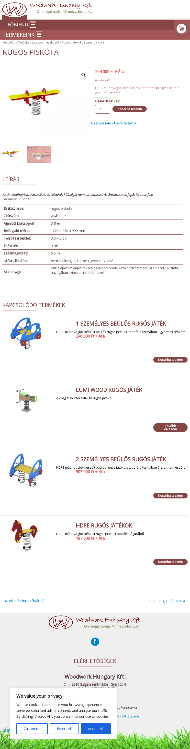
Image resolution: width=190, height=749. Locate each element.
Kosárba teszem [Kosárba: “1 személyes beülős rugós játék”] (170, 359)
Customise (32, 728)
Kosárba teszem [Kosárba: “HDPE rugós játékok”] (170, 562)
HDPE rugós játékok (167, 600)
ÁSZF (6, 730)
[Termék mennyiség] (103, 109)
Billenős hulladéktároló (24, 600)
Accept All (95, 728)
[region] (63, 713)
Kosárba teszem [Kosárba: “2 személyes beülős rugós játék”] (170, 495)
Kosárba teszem (129, 109)
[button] (83, 75)
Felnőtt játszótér (128, 716)
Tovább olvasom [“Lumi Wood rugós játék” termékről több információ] (170, 427)
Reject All (64, 728)
